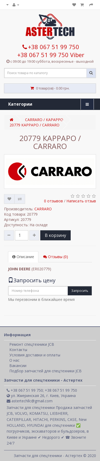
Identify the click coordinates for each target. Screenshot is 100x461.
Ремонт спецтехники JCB (31, 344)
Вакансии (17, 365)
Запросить (79, 290)
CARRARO (43, 208)
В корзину (55, 235)
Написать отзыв (81, 200)
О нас (14, 360)
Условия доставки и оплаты (34, 354)
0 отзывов (53, 200)
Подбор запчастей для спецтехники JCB (45, 370)
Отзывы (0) (55, 256)
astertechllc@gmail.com (30, 400)
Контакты (18, 349)
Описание (23, 256)
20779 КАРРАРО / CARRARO (34, 124)
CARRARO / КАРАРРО (44, 119)
